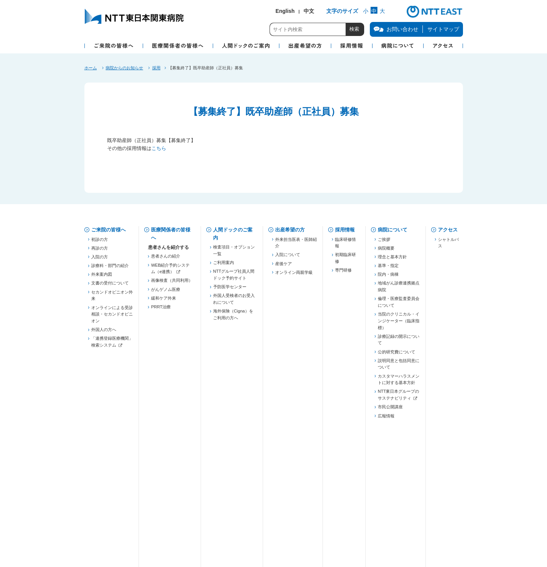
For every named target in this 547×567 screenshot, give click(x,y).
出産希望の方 (290, 230)
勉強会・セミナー (167, 412)
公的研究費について (396, 354)
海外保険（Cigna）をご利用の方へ (233, 317)
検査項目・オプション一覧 (234, 253)
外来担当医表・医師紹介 (296, 245)
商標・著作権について (179, 525)
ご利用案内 (223, 265)
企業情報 (101, 525)
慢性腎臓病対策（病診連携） (172, 375)
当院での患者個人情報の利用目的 (266, 502)
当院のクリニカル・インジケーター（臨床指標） (398, 324)
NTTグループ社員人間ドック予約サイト (233, 277)
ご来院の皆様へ (108, 230)
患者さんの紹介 (165, 259)
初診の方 (99, 242)
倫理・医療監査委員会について (398, 305)
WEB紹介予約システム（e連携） (170, 271)
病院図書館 (349, 502)
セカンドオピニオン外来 (112, 298)
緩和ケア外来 (163, 300)
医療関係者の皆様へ (170, 234)
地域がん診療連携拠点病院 (398, 289)
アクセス (448, 230)
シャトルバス (448, 245)
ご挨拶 (384, 242)
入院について (287, 257)
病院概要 (386, 250)
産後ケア (283, 266)
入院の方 (99, 259)
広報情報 (386, 418)
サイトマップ (443, 29)
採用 (156, 68)
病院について (392, 230)
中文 (309, 11)
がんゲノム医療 (165, 292)
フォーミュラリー (167, 474)
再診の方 (99, 250)
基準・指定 (388, 268)
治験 (155, 457)
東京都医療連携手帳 (170, 348)
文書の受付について (110, 286)
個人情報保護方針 (175, 502)
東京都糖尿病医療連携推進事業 (172, 400)
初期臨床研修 (345, 261)
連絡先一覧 (161, 432)
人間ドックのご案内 (232, 234)
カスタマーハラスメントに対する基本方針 (398, 382)
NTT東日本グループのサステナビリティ (398, 397)
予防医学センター (229, 289)
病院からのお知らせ (124, 68)
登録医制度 (161, 330)
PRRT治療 (161, 310)
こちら (158, 148)
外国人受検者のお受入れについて (234, 302)
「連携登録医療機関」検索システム (112, 344)
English (285, 11)
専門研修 (343, 273)
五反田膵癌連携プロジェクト (172, 360)
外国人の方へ (103, 332)
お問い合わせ (106, 502)
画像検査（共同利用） (172, 283)
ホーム (90, 68)
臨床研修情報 (345, 245)
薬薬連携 (159, 339)
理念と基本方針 (392, 259)
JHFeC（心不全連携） (172, 388)
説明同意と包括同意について (398, 366)
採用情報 (345, 230)
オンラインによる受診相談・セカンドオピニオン (112, 317)
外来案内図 (101, 277)
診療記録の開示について (398, 342)
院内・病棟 (388, 277)
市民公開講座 (390, 410)
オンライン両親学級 (294, 275)
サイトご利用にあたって (274, 525)
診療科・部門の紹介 (110, 268)
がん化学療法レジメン (172, 466)
